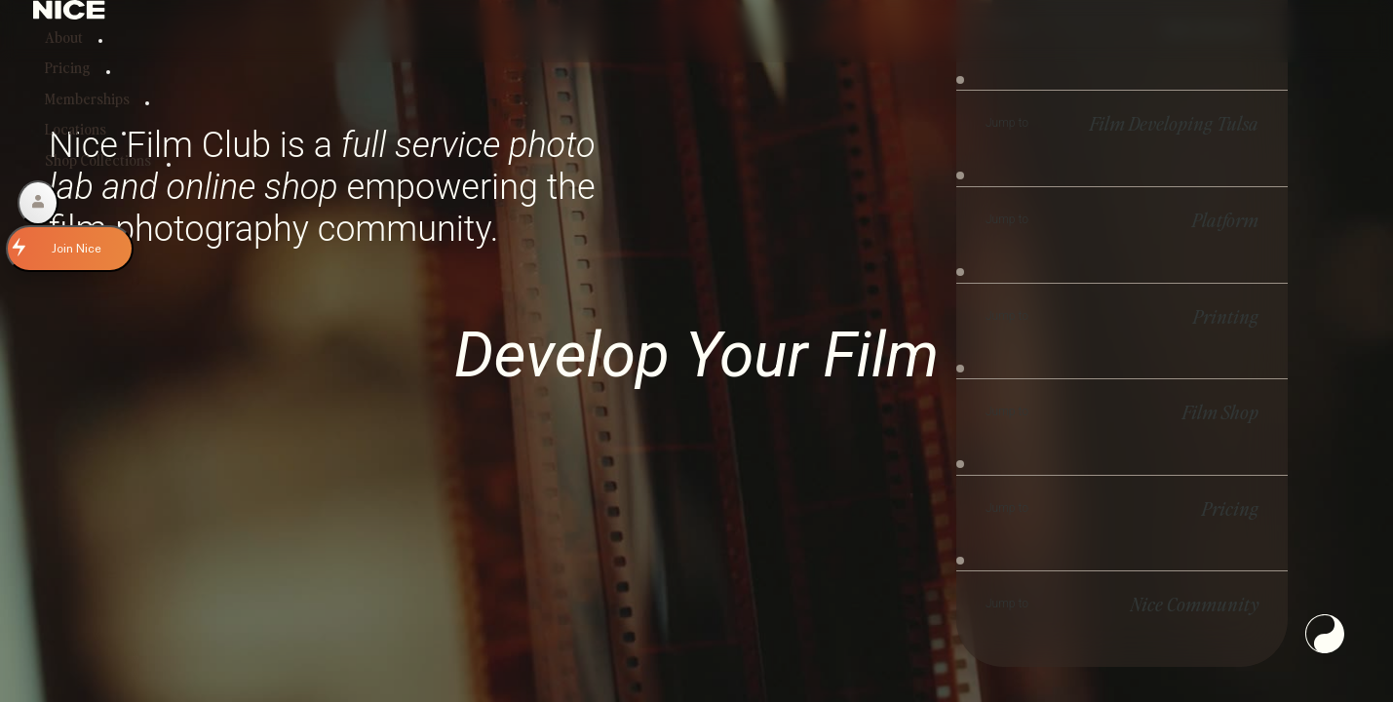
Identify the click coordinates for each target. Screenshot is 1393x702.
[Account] (38, 202)
